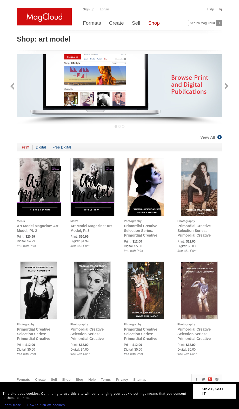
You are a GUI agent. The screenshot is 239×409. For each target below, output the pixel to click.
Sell (136, 23)
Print (25, 147)
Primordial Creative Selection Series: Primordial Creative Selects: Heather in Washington (33, 338)
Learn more (12, 405)
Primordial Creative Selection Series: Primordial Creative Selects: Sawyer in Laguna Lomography (195, 338)
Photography (133, 221)
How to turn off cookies (46, 405)
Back (12, 86)
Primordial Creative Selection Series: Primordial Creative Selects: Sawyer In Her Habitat (143, 338)
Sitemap (140, 379)
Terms (106, 379)
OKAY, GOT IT (213, 391)
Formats (92, 23)
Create (116, 23)
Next (226, 86)
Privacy (122, 379)
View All (211, 137)
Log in (104, 9)
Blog (79, 379)
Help (210, 9)
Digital (41, 147)
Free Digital (61, 147)
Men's (21, 221)
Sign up (88, 9)
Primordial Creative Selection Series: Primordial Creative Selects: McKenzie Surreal (140, 235)
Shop (154, 23)
